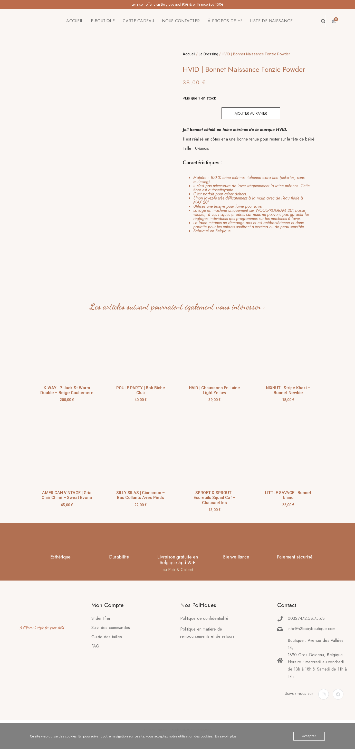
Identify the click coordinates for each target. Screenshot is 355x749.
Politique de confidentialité (204, 618)
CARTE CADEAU (138, 21)
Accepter (309, 736)
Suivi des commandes (110, 628)
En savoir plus (225, 736)
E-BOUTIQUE (103, 21)
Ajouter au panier (251, 113)
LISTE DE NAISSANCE (271, 21)
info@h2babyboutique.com (311, 629)
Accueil (189, 54)
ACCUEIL (74, 21)
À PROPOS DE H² (225, 21)
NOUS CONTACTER (181, 21)
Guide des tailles (106, 637)
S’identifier (101, 618)
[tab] (248, 204)
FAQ (95, 646)
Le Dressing (208, 54)
